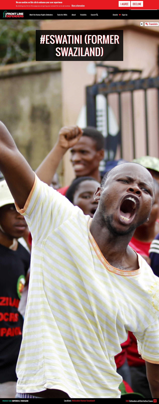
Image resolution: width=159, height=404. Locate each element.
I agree (124, 4)
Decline (137, 4)
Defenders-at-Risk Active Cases (139, 401)
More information (78, 5)
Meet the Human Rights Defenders (41, 14)
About (74, 14)
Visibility (83, 14)
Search (94, 14)
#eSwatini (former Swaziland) (83, 400)
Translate (153, 24)
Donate (115, 15)
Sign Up (124, 15)
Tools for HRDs (62, 14)
